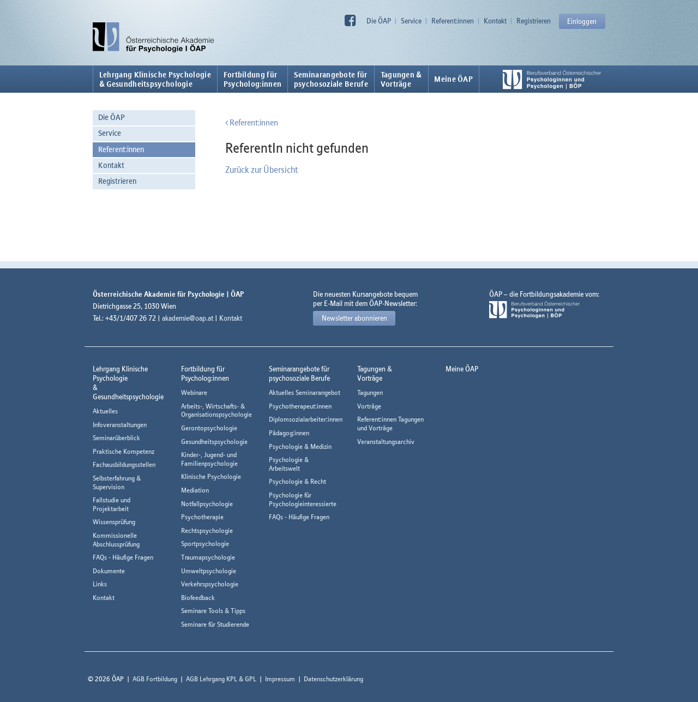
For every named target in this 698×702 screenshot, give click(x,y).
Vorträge (369, 406)
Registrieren (533, 20)
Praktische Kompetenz (123, 451)
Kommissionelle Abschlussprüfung (116, 539)
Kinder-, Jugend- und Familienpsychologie (209, 459)
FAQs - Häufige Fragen (123, 557)
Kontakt (495, 20)
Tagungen (370, 392)
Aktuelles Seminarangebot (304, 392)
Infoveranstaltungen (120, 425)
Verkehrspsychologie (209, 584)
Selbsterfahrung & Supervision (117, 482)
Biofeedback (198, 597)
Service (411, 20)
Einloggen (582, 21)
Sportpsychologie (205, 543)
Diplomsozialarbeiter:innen (305, 419)
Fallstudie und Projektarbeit (111, 504)
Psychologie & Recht (297, 481)
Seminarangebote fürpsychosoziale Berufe (331, 79)
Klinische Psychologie (211, 476)
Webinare (194, 392)
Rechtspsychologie (207, 530)
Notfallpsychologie (207, 504)
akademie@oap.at (187, 318)
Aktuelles (105, 411)
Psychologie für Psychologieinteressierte (302, 499)
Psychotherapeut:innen (300, 406)
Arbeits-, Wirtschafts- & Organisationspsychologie (216, 410)
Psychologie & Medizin (300, 446)
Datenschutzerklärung (333, 679)
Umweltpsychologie (208, 571)
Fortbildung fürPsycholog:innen (253, 79)
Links (100, 584)
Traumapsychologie (208, 557)
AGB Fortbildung (155, 679)
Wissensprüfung (114, 522)
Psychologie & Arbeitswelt (289, 463)
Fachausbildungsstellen (124, 464)
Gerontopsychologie (209, 428)
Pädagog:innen (289, 433)
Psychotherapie (202, 517)
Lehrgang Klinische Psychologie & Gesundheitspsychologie (155, 79)
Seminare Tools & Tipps (213, 611)
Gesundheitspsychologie (214, 441)
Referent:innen (452, 20)
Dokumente (109, 571)
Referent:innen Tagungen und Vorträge (390, 423)
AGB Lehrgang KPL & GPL (221, 679)
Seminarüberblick (116, 438)
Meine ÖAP (453, 79)
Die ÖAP (378, 20)
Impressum (280, 679)
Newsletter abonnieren (354, 318)
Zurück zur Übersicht (261, 169)
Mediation (195, 490)
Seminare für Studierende (215, 624)
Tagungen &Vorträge (401, 79)
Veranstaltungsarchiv (385, 441)
